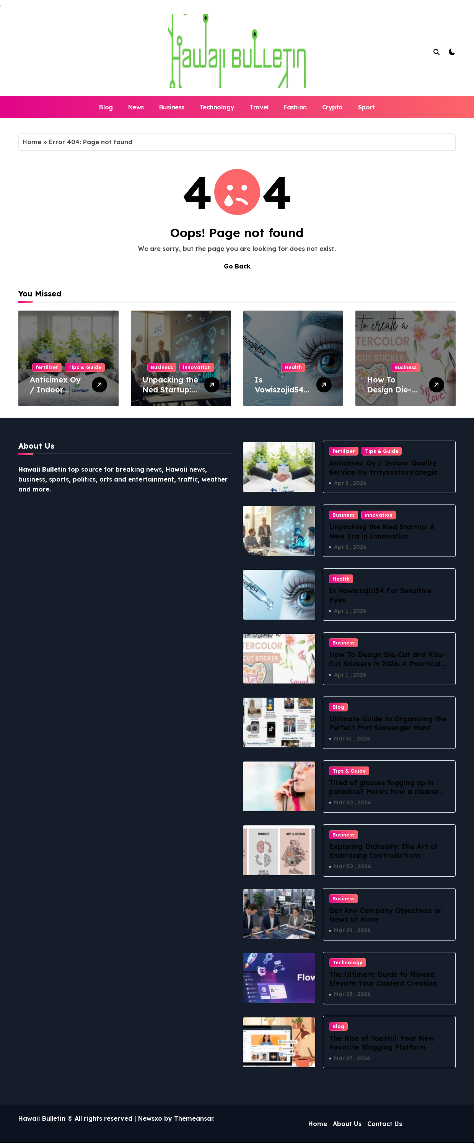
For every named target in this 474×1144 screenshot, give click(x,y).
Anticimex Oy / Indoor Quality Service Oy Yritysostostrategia (383, 467)
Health (293, 367)
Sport (366, 107)
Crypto (332, 107)
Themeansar (193, 1119)
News (136, 107)
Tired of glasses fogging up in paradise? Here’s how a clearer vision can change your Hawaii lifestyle (384, 796)
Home (32, 142)
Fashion (295, 107)
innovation (197, 367)
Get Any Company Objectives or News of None (385, 915)
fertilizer (47, 367)
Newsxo (150, 1119)
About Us (347, 1125)
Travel (258, 107)
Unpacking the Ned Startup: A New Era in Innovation (170, 394)
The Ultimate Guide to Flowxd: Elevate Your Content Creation (383, 979)
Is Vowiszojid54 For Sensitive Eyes (279, 394)
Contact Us (384, 1125)
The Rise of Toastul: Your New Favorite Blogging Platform (381, 1044)
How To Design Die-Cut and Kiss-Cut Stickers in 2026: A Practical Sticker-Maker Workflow (387, 664)
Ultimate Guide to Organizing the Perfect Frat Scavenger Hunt (387, 723)
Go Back (237, 266)
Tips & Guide (84, 367)
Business (171, 107)
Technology (217, 107)
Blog (105, 107)
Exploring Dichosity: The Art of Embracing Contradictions (383, 851)
